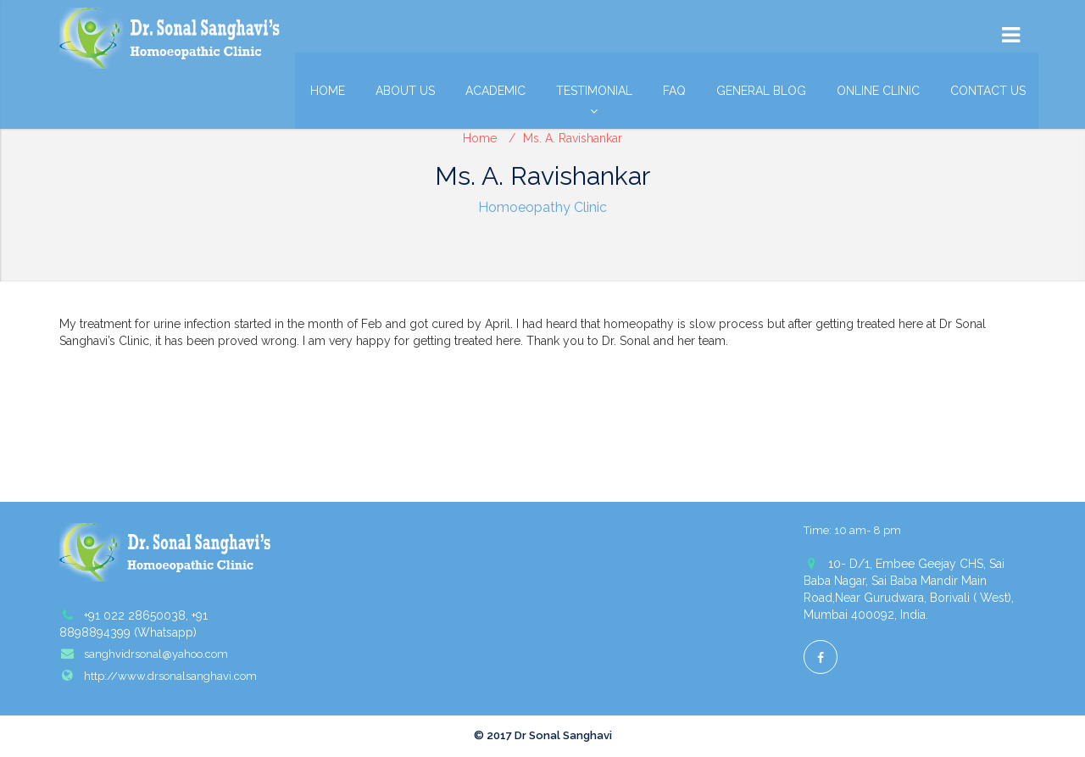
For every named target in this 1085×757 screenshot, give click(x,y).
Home (327, 90)
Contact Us (988, 90)
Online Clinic (878, 90)
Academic (495, 90)
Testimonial (594, 95)
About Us (405, 90)
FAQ (674, 90)
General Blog (761, 90)
